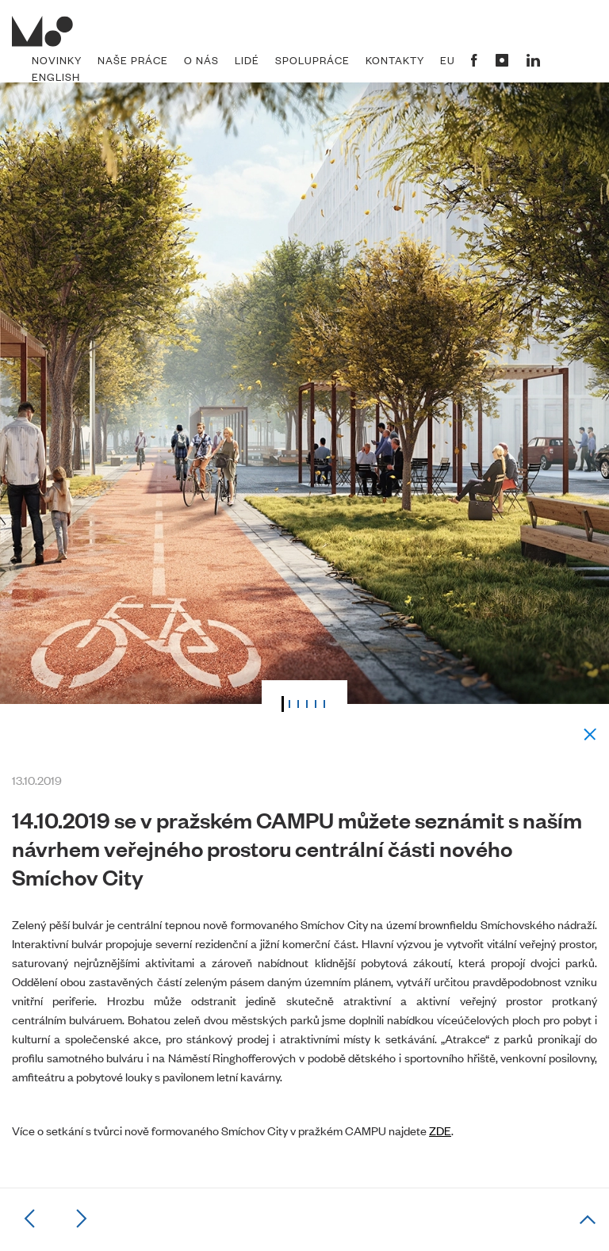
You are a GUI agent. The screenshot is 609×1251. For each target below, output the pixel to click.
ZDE (440, 1130)
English (56, 76)
